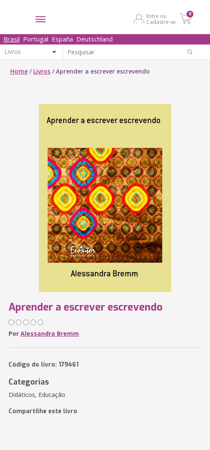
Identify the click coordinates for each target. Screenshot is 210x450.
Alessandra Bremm (49, 333)
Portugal (35, 39)
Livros (41, 71)
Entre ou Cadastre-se (161, 18)
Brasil (11, 39)
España (62, 39)
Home (19, 71)
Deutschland (94, 39)
